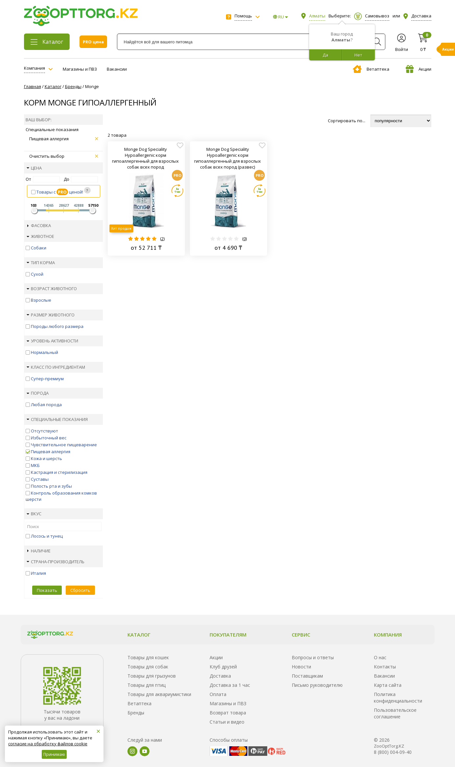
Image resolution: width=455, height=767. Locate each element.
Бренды (135, 712)
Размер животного (51, 315)
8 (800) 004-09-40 (393, 752)
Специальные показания (57, 419)
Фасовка (39, 225)
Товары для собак (147, 666)
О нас (380, 657)
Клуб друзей (223, 666)
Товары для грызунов (151, 676)
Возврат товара (228, 712)
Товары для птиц (146, 685)
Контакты (385, 666)
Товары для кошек (148, 657)
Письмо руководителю (317, 685)
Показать (47, 590)
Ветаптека (371, 69)
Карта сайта (387, 685)
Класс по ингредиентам (56, 367)
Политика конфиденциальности (398, 697)
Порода (38, 393)
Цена (34, 168)
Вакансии (117, 69)
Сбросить (80, 590)
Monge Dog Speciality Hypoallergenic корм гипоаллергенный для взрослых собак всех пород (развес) (227, 158)
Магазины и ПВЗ (80, 69)
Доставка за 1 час (230, 685)
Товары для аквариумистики (159, 694)
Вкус (34, 514)
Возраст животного (52, 288)
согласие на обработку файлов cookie (47, 744)
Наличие (39, 551)
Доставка (220, 676)
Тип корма (41, 263)
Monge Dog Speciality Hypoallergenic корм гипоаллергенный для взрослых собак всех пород (145, 158)
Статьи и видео (227, 722)
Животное (40, 236)
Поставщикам (307, 676)
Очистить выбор (63, 156)
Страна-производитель (55, 562)
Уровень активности (52, 341)
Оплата (218, 694)
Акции (418, 69)
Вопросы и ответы (313, 657)
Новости (301, 666)
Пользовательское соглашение (395, 713)
